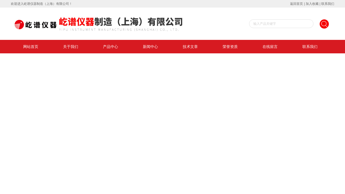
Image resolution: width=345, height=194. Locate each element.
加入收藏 (312, 4)
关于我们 (70, 46)
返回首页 (296, 4)
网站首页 (30, 46)
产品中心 (110, 46)
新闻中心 (150, 46)
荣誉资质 (230, 46)
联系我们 (327, 4)
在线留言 (270, 46)
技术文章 (190, 46)
